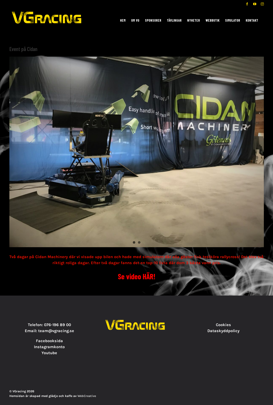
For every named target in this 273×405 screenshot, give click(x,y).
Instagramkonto (49, 346)
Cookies (223, 324)
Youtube (49, 352)
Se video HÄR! (136, 276)
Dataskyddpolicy (223, 330)
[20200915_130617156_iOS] (136, 152)
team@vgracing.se (56, 330)
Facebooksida (49, 340)
